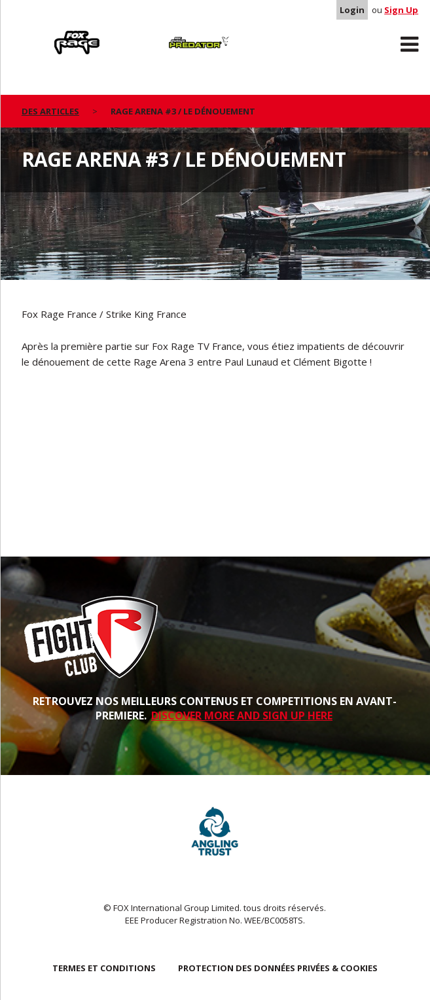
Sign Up (401, 10)
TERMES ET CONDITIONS (104, 968)
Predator (155, 33)
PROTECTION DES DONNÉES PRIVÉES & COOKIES (278, 968)
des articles (50, 111)
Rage (34, 33)
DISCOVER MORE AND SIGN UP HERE (241, 715)
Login (352, 10)
